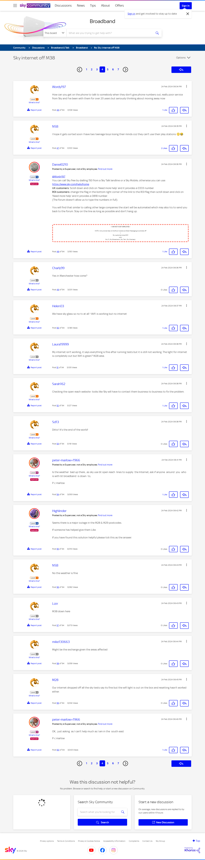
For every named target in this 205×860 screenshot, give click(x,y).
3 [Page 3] (97, 69)
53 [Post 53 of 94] (58, 444)
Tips (93, 5)
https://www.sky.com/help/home (70, 184)
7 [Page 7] (118, 69)
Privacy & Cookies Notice (89, 841)
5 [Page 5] (107, 69)
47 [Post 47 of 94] (58, 148)
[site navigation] (15, 5)
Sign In (186, 5)
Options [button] (181, 57)
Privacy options (47, 841)
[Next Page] (125, 69)
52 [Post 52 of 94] (58, 405)
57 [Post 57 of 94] (58, 625)
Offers (119, 5)
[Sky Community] (35, 5)
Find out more (105, 169)
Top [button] (198, 840)
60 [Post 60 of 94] (58, 750)
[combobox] (109, 33)
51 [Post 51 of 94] (57, 367)
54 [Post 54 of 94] (58, 494)
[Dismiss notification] (187, 13)
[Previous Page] (79, 69)
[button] (186, 86)
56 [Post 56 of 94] (58, 587)
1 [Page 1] (86, 69)
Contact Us (147, 841)
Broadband (102, 21)
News (81, 5)
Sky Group (160, 841)
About (105, 5)
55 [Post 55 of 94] (58, 549)
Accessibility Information (114, 841)
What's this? (34, 102)
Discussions (63, 5)
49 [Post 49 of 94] (58, 289)
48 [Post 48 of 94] (58, 251)
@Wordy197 (58, 176)
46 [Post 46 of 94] (58, 110)
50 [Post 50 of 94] (58, 328)
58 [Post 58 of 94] (58, 663)
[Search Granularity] (54, 33)
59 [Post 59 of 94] (58, 703)
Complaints (134, 841)
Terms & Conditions (66, 841)
